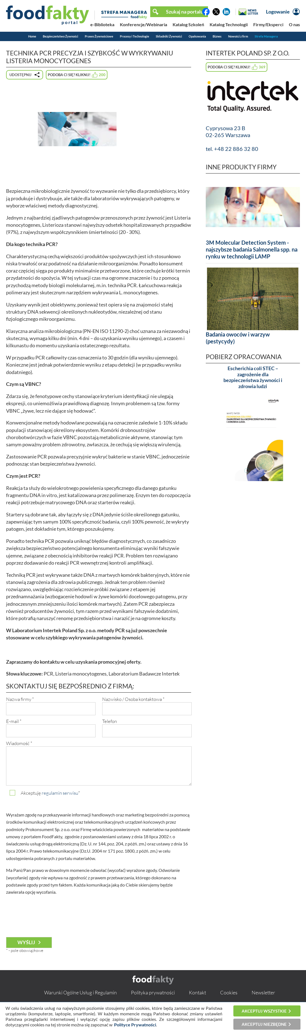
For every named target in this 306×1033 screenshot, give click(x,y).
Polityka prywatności (153, 992)
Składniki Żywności (169, 36)
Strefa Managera (266, 36)
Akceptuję (50, 793)
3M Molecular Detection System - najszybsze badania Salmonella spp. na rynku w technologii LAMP (251, 249)
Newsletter (263, 992)
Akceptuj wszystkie (264, 1010)
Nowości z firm (238, 36)
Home (32, 36)
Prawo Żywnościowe (99, 36)
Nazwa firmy (20, 699)
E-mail (14, 721)
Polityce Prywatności (135, 1024)
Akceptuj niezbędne (264, 1024)
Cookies (229, 992)
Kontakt (197, 992)
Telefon (109, 721)
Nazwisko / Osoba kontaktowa (133, 699)
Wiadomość (19, 743)
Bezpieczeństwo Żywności (60, 36)
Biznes (217, 36)
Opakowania (197, 36)
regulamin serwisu (60, 793)
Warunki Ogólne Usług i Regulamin (80, 992)
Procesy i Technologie (134, 36)
